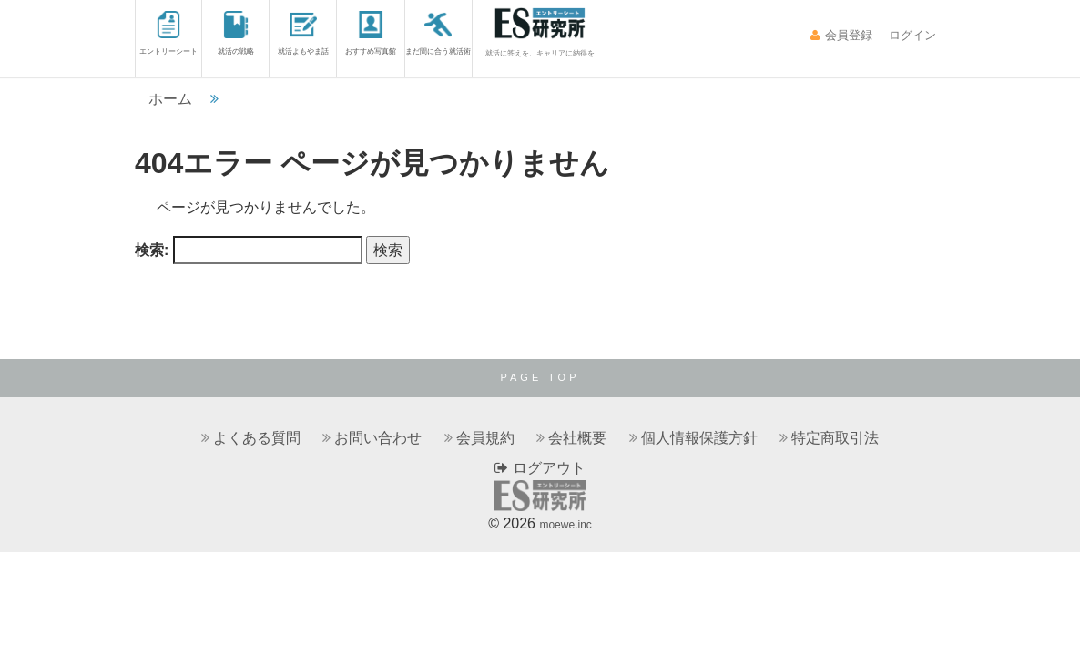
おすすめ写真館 (370, 33)
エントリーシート (168, 33)
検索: (151, 250)
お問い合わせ (378, 438)
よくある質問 (257, 438)
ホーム (170, 99)
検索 (387, 250)
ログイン (910, 35)
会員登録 (841, 35)
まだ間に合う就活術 (438, 33)
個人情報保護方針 (699, 438)
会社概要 (577, 438)
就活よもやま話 (303, 33)
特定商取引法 (835, 438)
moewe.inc (565, 524)
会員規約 (485, 438)
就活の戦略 (236, 33)
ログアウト (539, 468)
